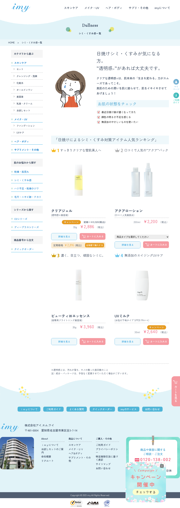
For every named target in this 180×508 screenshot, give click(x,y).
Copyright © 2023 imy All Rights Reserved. (90, 495)
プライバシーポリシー (107, 450)
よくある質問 (76, 409)
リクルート (47, 460)
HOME (11, 42)
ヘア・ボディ (113, 8)
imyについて (162, 8)
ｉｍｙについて (29, 409)
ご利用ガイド (53, 409)
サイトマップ (103, 464)
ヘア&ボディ (76, 453)
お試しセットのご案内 (52, 450)
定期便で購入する (94, 245)
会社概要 (46, 456)
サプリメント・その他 (80, 459)
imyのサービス (129, 409)
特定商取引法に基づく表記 (107, 458)
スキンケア (71, 8)
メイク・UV (91, 8)
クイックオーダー (102, 409)
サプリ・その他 (138, 8)
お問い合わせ (152, 409)
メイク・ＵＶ (76, 449)
